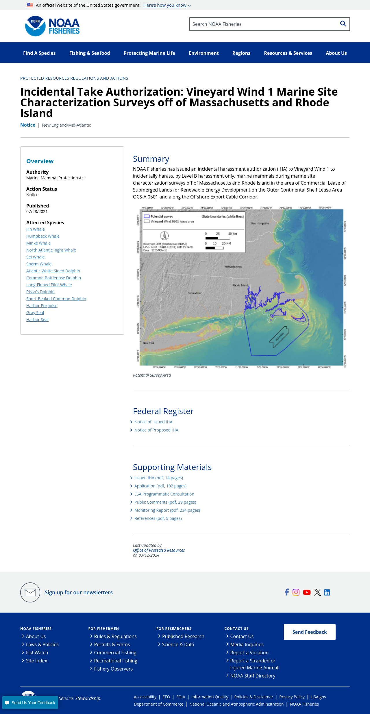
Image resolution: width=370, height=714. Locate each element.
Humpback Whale (43, 236)
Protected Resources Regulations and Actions (74, 78)
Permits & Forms (112, 644)
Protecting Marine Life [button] (149, 53)
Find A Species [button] (39, 53)
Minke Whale (38, 243)
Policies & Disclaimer (253, 697)
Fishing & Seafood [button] (89, 53)
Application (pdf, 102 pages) (160, 486)
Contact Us (237, 628)
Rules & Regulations (115, 636)
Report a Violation (249, 652)
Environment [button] (204, 53)
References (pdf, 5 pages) (158, 518)
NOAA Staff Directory (252, 676)
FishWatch (37, 652)
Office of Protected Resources (159, 550)
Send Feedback (310, 632)
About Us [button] (336, 53)
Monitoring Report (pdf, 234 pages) (167, 510)
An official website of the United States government (106, 4)
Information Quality (209, 697)
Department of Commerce (158, 704)
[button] (30, 702)
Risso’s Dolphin (40, 291)
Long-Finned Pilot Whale (49, 284)
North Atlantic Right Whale (51, 250)
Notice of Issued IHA (153, 422)
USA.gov (318, 697)
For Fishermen (103, 628)
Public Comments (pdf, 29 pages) (165, 502)
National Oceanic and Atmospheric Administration (236, 704)
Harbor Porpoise (42, 305)
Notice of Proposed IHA (156, 430)
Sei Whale (35, 257)
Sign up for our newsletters (79, 592)
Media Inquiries (247, 644)
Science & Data (178, 644)
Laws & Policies (42, 644)
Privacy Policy (291, 697)
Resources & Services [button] (288, 53)
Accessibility (145, 697)
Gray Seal (35, 312)
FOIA (180, 697)
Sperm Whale (38, 264)
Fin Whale (35, 229)
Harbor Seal (37, 319)
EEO (166, 697)
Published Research (183, 636)
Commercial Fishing (115, 652)
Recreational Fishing (115, 660)
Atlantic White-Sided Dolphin (53, 271)
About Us (36, 636)
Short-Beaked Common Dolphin (56, 298)
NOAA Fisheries (35, 628)
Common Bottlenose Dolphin (53, 277)
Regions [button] (241, 53)
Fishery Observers (113, 669)
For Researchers (173, 628)
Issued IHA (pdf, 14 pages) (158, 477)
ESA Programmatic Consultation (164, 494)
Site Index (36, 660)
